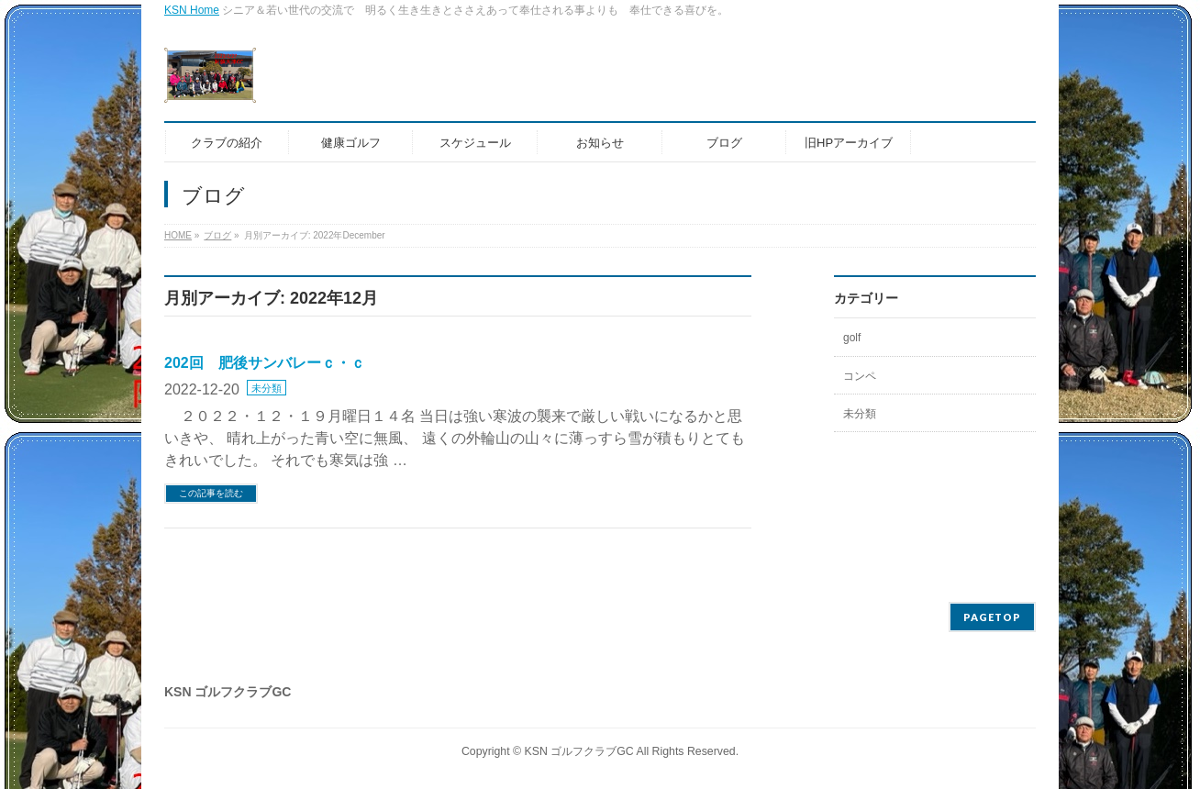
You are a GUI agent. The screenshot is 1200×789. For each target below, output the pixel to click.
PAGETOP (992, 617)
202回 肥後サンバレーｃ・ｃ (264, 363)
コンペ (859, 376)
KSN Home (191, 10)
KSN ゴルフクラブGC (579, 751)
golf (852, 337)
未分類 (266, 388)
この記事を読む (211, 493)
